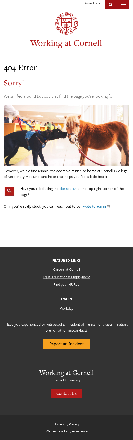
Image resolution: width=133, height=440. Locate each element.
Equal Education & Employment (66, 276)
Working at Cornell (66, 42)
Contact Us (66, 393)
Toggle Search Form (111, 4)
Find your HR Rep (66, 284)
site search (68, 188)
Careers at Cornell (66, 269)
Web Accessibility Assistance (67, 431)
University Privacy (66, 424)
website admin (96, 206)
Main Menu (123, 4)
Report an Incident (66, 344)
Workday (66, 308)
